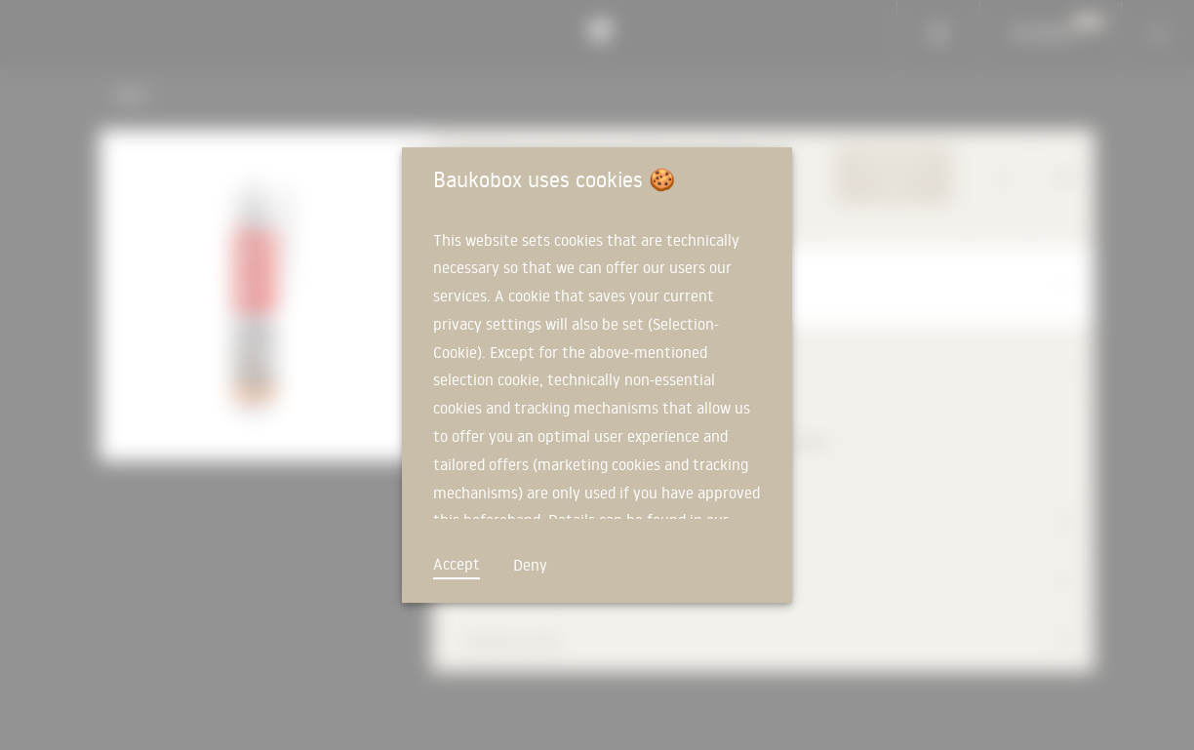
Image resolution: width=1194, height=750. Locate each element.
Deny (530, 564)
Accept (456, 563)
